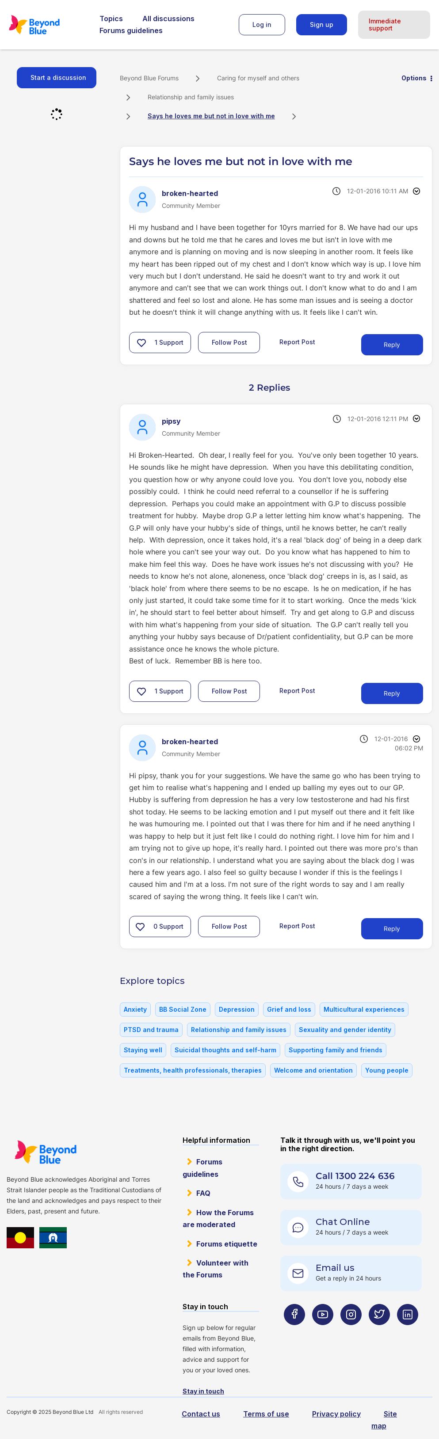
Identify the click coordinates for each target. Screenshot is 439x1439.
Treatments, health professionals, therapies (193, 1070)
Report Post (297, 342)
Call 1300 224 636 (355, 1176)
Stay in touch (203, 1391)
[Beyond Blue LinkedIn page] (407, 1331)
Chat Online (343, 1222)
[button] (141, 342)
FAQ (203, 1193)
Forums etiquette (226, 1243)
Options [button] (414, 78)
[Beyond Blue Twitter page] (379, 1331)
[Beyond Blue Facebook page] (294, 1331)
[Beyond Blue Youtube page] (323, 1331)
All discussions (168, 18)
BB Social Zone (182, 1009)
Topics (111, 18)
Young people (386, 1070)
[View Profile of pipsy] (171, 421)
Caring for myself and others (258, 78)
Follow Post (229, 342)
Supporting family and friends (335, 1050)
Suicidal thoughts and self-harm (225, 1050)
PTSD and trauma (151, 1029)
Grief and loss (289, 1009)
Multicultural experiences (364, 1009)
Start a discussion (58, 77)
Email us (335, 1267)
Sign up (321, 24)
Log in (261, 24)
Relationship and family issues (191, 97)
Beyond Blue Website (45, 1152)
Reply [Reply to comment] (392, 693)
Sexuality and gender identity (345, 1029)
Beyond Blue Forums (46, 25)
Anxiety (135, 1009)
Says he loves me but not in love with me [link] (211, 116)
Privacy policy (336, 1413)
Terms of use (266, 1413)
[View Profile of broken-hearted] (190, 193)
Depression (237, 1009)
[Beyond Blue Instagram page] (351, 1331)
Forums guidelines (131, 30)
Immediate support (385, 24)
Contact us (201, 1413)
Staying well (143, 1050)
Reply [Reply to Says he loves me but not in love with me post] (392, 344)
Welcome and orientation (313, 1070)
